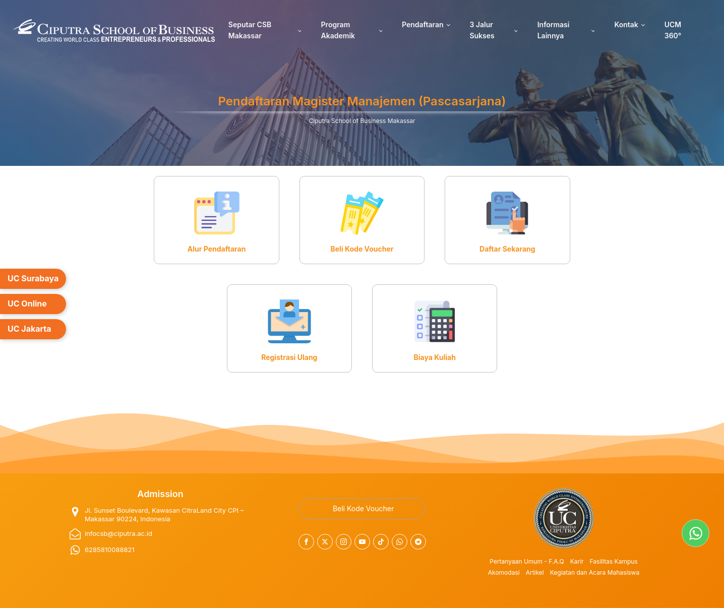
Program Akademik (338, 30)
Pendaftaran (423, 24)
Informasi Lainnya (553, 30)
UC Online (27, 303)
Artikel (535, 572)
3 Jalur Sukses (481, 30)
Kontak (626, 24)
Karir (577, 561)
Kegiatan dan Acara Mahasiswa (595, 572)
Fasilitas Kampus (614, 561)
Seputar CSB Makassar (249, 30)
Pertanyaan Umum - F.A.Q (527, 561)
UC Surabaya (33, 278)
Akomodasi (504, 572)
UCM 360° (673, 30)
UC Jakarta (29, 329)
